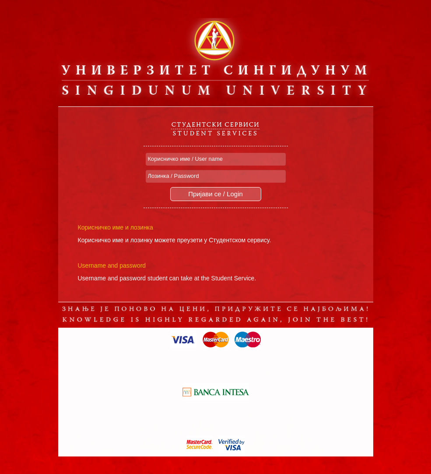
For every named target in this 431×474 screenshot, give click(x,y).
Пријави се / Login (215, 194)
